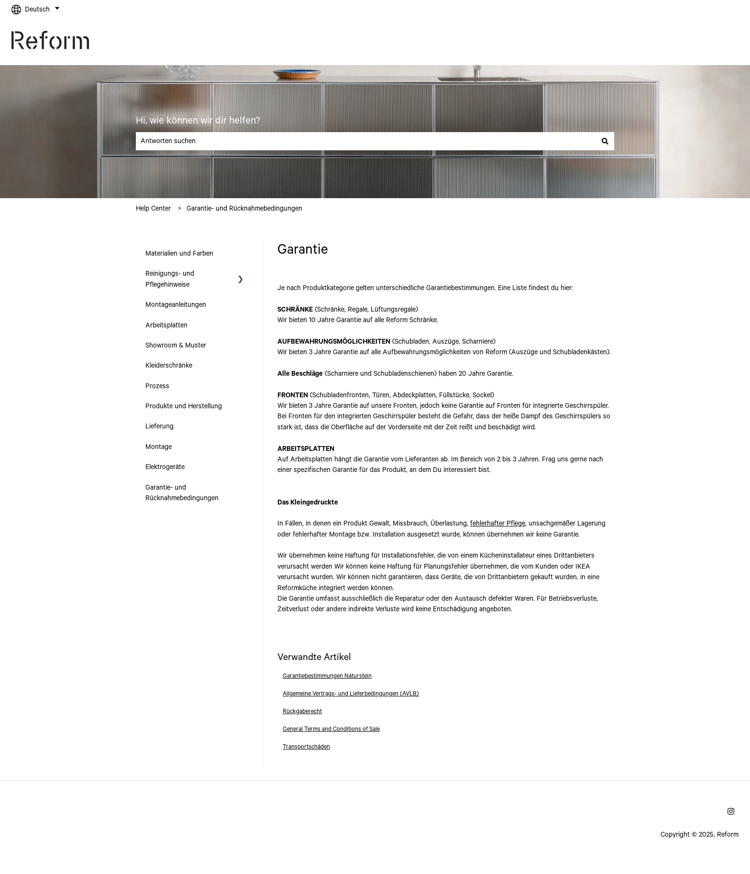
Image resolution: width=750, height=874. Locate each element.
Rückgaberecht (302, 711)
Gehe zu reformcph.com (693, 42)
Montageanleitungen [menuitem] (175, 305)
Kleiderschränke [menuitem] (168, 366)
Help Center (153, 209)
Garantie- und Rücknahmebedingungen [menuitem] (182, 493)
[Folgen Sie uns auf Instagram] (731, 811)
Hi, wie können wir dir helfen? (198, 120)
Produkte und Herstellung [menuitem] (183, 406)
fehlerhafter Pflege (497, 523)
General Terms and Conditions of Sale (331, 729)
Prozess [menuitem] (157, 386)
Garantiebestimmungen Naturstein (327, 676)
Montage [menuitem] (158, 447)
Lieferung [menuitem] (159, 426)
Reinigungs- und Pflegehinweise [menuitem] (169, 279)
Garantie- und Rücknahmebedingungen (244, 209)
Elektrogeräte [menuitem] (165, 467)
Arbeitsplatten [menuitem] (166, 325)
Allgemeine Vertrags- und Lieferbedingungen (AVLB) (351, 693)
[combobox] (366, 141)
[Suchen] (605, 141)
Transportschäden (306, 747)
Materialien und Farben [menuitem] (179, 254)
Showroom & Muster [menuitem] (175, 345)
